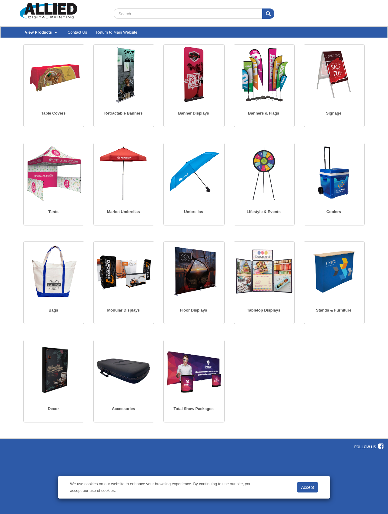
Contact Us (77, 32)
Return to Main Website (116, 32)
